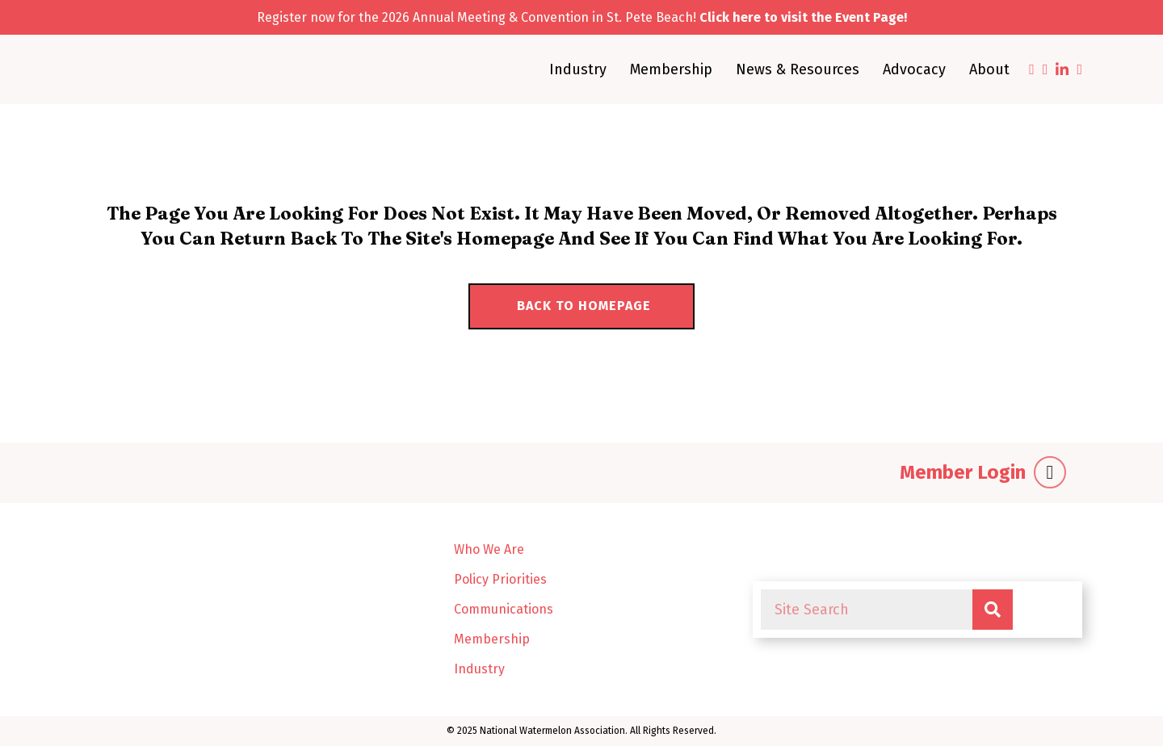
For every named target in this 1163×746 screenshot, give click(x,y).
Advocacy (914, 69)
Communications (503, 609)
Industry (578, 69)
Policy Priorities (500, 579)
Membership (671, 69)
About (989, 69)
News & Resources (797, 69)
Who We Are (489, 549)
